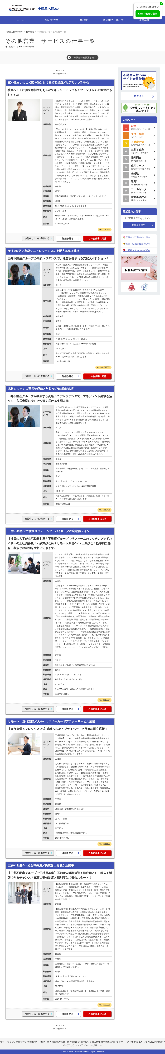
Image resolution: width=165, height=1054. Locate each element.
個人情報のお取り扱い (78, 1042)
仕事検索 (82, 20)
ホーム (20, 20)
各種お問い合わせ (36, 1042)
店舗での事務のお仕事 (139, 143)
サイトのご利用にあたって (134, 1042)
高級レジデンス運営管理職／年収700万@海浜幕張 (41, 388)
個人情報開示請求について (105, 1042)
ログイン (139, 96)
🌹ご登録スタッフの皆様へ (136, 250)
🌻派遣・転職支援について (136, 244)
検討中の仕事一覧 (113, 20)
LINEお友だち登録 (147, 13)
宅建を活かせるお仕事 (139, 127)
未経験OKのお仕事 (139, 175)
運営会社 (144, 20)
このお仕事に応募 (97, 238)
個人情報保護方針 (56, 1042)
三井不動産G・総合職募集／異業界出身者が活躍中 (41, 865)
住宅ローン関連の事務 (139, 167)
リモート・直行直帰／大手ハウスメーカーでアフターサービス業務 (51, 721)
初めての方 (51, 20)
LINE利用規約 (156, 1042)
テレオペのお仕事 (139, 191)
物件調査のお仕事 (139, 159)
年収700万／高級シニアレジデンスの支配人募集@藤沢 (43, 250)
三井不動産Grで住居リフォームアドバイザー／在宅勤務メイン (49, 531)
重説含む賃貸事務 (139, 198)
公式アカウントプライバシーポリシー (82, 1045)
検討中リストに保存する (37, 238)
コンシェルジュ (139, 135)
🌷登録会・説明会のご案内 (136, 237)
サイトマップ (7, 1042)
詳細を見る (67, 238)
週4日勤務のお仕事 (139, 183)
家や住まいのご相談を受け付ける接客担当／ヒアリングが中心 (48, 82)
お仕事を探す (138, 225)
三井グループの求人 (139, 151)
